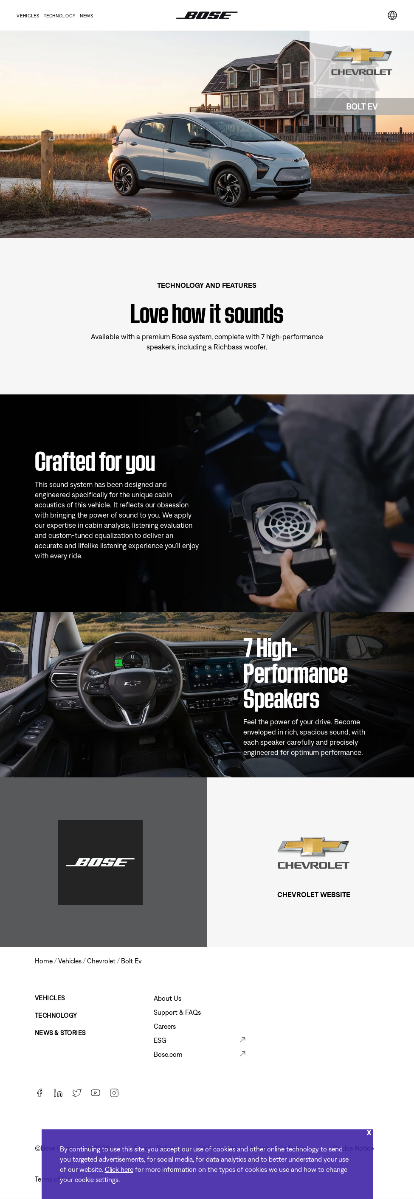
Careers (165, 1026)
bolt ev (131, 961)
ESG (160, 1040)
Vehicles (28, 15)
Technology (60, 15)
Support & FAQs (177, 1012)
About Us (167, 998)
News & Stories (60, 1032)
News (86, 15)
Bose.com (168, 1054)
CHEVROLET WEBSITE (313, 894)
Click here (119, 1169)
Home (44, 961)
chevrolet (101, 961)
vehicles (70, 961)
